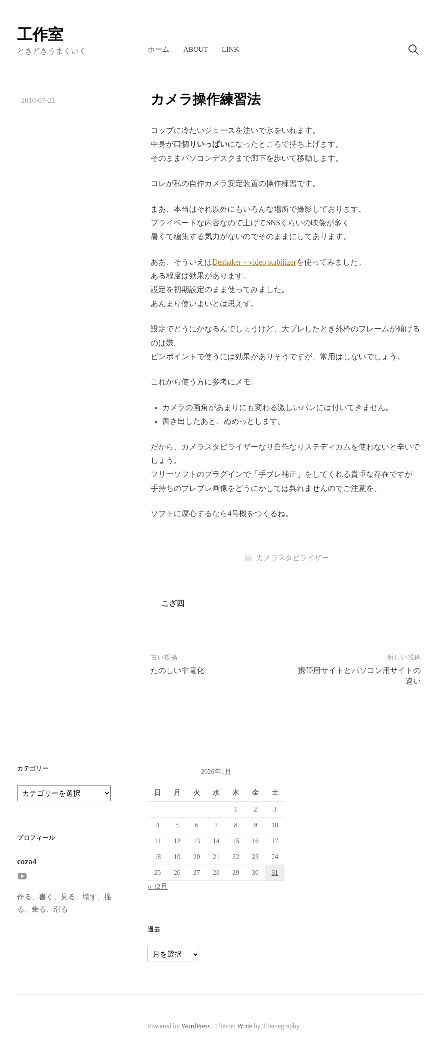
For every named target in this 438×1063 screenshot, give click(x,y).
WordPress (195, 1026)
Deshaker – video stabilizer (254, 262)
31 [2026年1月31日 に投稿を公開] (275, 872)
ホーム (158, 49)
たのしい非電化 (177, 670)
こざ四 (172, 603)
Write (244, 1026)
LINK (230, 49)
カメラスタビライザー (292, 558)
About (195, 49)
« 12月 (158, 887)
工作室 (40, 34)
